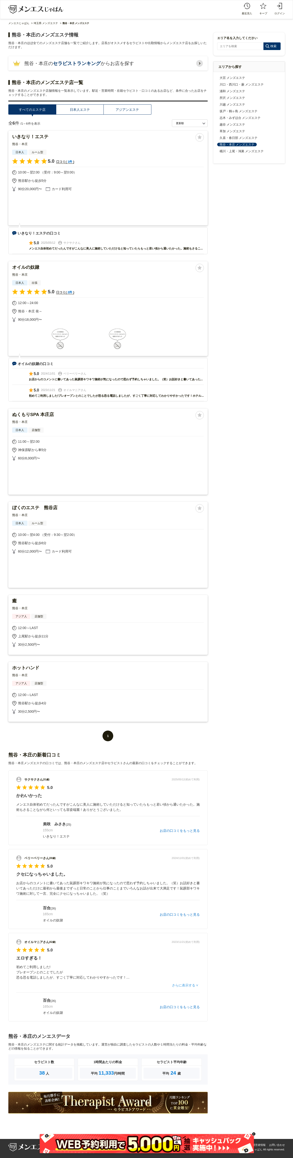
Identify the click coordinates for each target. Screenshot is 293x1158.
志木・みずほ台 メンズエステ (240, 118)
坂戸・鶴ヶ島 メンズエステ (239, 111)
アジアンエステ (127, 110)
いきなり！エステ (30, 136)
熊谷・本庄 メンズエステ (237, 144)
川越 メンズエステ (232, 104)
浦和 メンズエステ (232, 91)
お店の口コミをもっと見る (180, 830)
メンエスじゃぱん (18, 23)
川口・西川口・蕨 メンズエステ (242, 84)
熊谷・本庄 (20, 144)
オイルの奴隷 (25, 267)
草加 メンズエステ (232, 131)
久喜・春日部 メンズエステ (239, 138)
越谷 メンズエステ (232, 124)
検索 (273, 46)
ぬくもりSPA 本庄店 (33, 414)
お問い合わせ (277, 1144)
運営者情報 (259, 1144)
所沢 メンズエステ (232, 98)
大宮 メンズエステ (232, 78)
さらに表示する (183, 985)
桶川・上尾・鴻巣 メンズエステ (242, 151)
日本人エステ (80, 110)
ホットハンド (25, 667)
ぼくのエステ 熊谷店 (34, 507)
